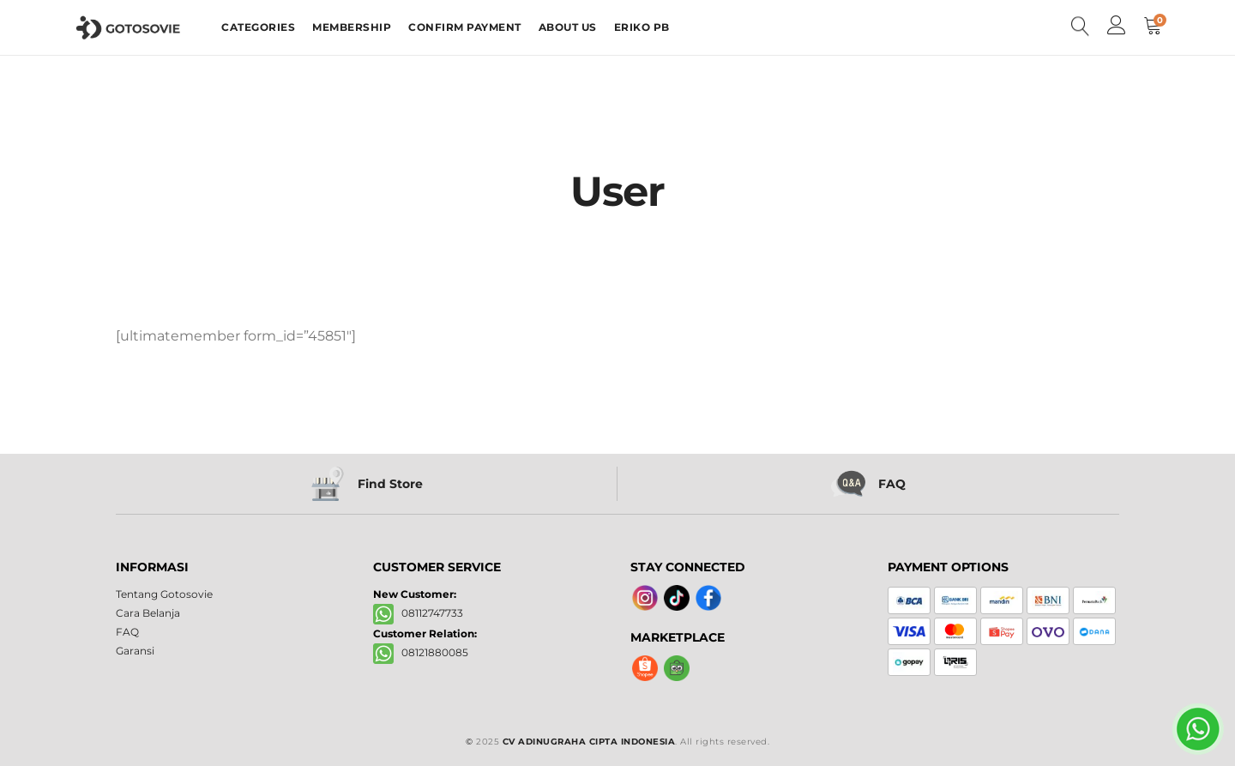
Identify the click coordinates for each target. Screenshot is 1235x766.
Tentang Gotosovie (164, 594)
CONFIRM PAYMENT (464, 27)
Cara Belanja (148, 612)
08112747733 (418, 612)
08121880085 (420, 652)
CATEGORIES (258, 27)
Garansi (135, 650)
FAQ (127, 631)
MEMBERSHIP (351, 27)
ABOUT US (568, 27)
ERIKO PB (642, 27)
